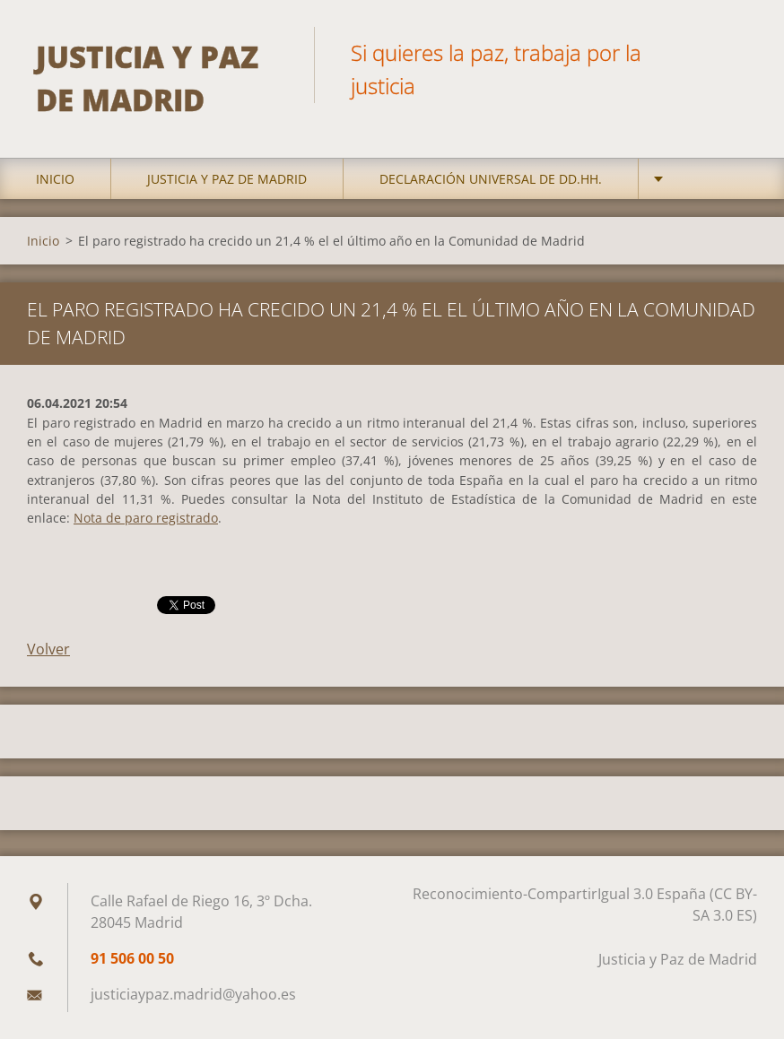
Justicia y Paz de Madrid (227, 178)
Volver (48, 649)
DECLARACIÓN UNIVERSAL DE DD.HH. (490, 178)
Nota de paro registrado (146, 517)
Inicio (55, 178)
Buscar (737, 52)
